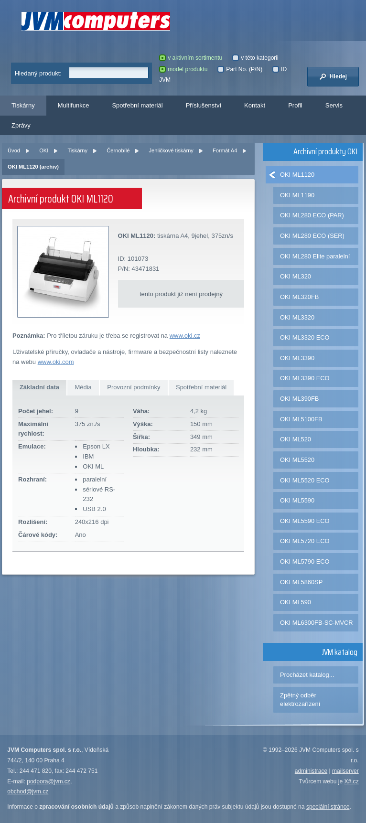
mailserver (345, 771)
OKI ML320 (295, 276)
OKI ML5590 (297, 500)
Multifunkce (73, 105)
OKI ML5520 (297, 459)
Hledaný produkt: (38, 73)
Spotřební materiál (137, 105)
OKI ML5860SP (301, 582)
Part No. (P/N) (239, 69)
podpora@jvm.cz (48, 781)
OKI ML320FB (299, 296)
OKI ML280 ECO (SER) (312, 235)
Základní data (39, 387)
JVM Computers (96, 21)
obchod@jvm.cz (27, 791)
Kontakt (254, 105)
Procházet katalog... (307, 674)
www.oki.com (56, 361)
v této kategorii (255, 57)
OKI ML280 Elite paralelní (315, 256)
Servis (334, 105)
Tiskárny (23, 105)
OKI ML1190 (297, 195)
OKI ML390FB (299, 398)
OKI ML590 (295, 602)
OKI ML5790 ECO (304, 561)
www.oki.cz (185, 335)
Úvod (14, 150)
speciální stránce (328, 806)
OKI (43, 150)
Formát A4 (225, 150)
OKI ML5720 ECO (304, 541)
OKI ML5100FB (301, 419)
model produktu (183, 69)
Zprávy (21, 125)
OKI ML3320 (297, 317)
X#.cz (351, 781)
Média (83, 387)
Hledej (333, 76)
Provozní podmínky (133, 387)
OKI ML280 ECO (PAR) (312, 215)
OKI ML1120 (297, 174)
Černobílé (118, 150)
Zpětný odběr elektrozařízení (300, 699)
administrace (311, 771)
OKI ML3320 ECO (304, 337)
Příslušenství (203, 105)
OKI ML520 (295, 439)
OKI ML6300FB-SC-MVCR (316, 622)
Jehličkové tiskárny (171, 150)
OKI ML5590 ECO (304, 520)
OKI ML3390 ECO (304, 378)
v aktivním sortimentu (190, 57)
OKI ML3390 (297, 358)
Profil (295, 105)
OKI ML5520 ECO (304, 480)
